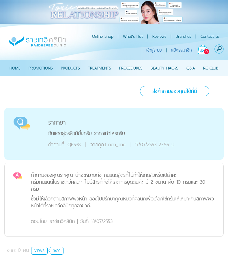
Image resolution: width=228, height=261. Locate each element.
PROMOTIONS (41, 68)
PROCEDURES (131, 68)
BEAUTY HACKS (164, 68)
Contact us (210, 36)
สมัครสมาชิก (181, 50)
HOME (15, 68)
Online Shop (102, 36)
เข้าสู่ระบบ (154, 50)
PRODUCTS (70, 68)
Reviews (159, 36)
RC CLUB (210, 68)
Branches (183, 36)
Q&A (190, 68)
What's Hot (133, 36)
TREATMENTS (99, 68)
